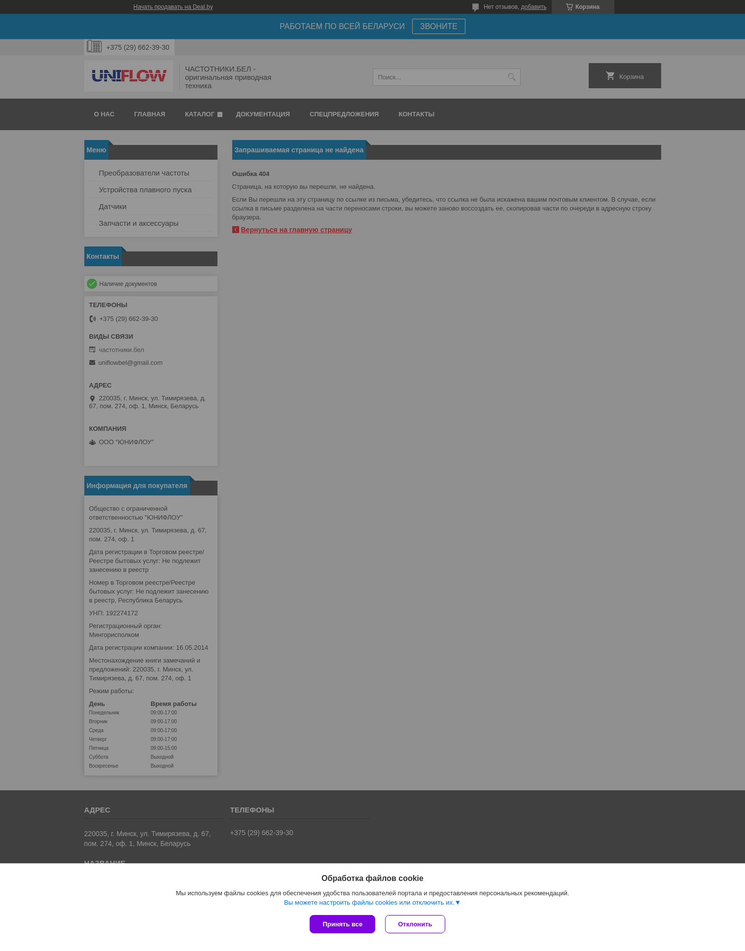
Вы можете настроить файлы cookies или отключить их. (369, 902)
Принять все (342, 924)
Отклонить (415, 924)
